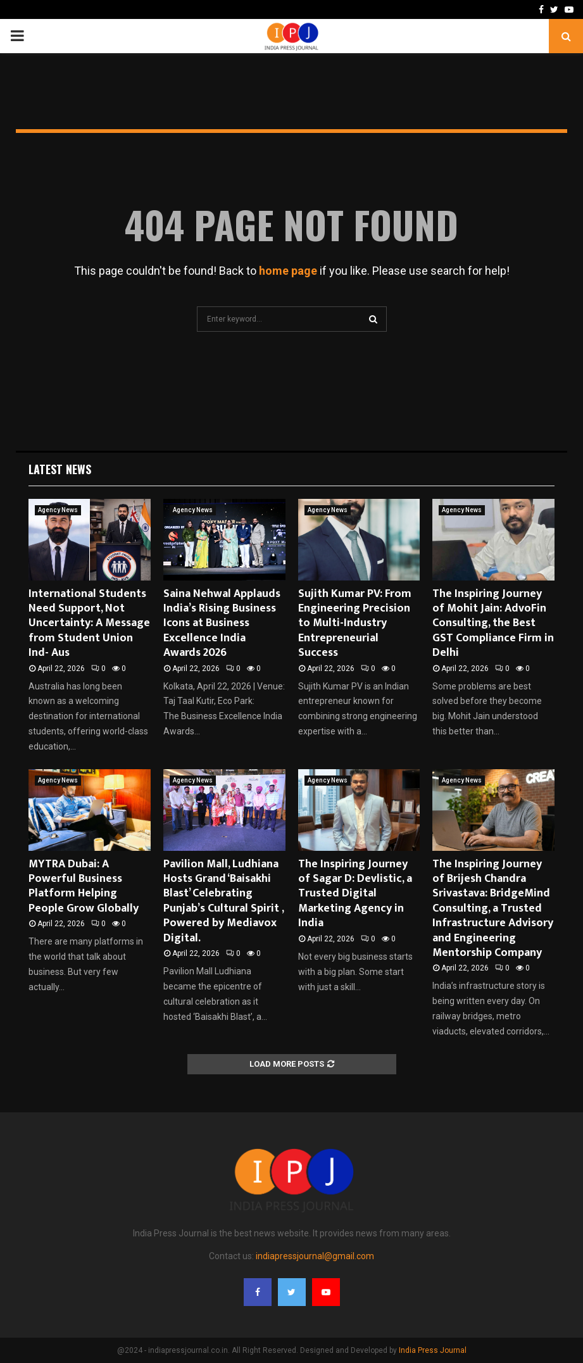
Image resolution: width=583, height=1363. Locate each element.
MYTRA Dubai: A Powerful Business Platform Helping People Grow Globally (83, 886)
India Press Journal (433, 1350)
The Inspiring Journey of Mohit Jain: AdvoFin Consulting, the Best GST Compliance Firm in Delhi (493, 623)
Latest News (59, 469)
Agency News (58, 509)
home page (288, 270)
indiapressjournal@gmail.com (315, 1256)
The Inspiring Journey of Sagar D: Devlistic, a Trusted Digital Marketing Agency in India (355, 894)
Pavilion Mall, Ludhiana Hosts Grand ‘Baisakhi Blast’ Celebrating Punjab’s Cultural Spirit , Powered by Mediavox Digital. (223, 901)
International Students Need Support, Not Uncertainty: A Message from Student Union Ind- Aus (89, 623)
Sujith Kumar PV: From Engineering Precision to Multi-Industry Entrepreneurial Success (354, 623)
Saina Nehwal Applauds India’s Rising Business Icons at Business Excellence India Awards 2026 (221, 623)
